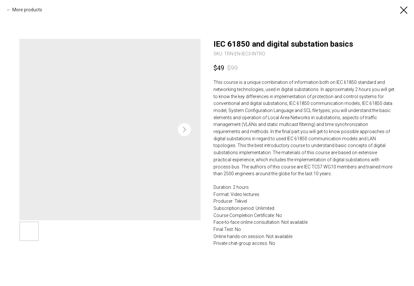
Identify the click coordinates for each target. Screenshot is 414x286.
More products (27, 9)
